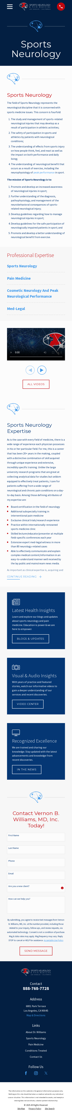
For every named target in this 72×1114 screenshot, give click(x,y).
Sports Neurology (36, 1038)
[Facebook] (26, 1073)
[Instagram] (36, 1073)
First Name (13, 835)
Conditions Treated (36, 1050)
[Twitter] (46, 1073)
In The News (27, 769)
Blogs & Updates (30, 638)
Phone (11, 860)
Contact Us (36, 1056)
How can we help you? (19, 898)
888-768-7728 (36, 988)
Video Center (28, 704)
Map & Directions (35, 1015)
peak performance (44, 172)
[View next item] (41, 370)
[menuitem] (36, 267)
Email (11, 873)
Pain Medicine (36, 1044)
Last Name (13, 848)
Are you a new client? (18, 886)
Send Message (35, 950)
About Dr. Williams (36, 1032)
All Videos (36, 384)
